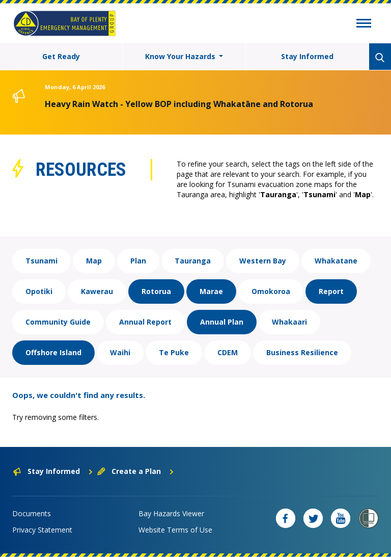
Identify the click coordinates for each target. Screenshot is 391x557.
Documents (31, 513)
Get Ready (61, 56)
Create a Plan (135, 471)
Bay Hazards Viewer (171, 513)
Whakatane (336, 261)
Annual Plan (221, 322)
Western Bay (262, 261)
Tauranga (193, 261)
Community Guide (58, 322)
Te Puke (174, 352)
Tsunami (41, 261)
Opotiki (38, 291)
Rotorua (156, 291)
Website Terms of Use (175, 530)
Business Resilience (302, 352)
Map (94, 261)
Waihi (120, 352)
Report (331, 291)
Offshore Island (53, 352)
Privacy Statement (42, 530)
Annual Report (145, 322)
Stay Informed (307, 56)
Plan (138, 261)
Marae (211, 291)
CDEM (227, 352)
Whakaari (289, 322)
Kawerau (97, 291)
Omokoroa (271, 291)
